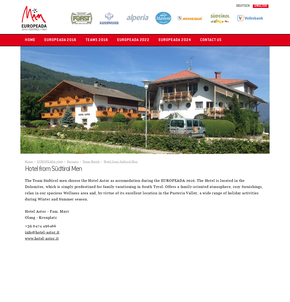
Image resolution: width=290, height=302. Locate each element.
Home (30, 40)
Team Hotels (91, 161)
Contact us (211, 40)
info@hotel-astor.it (42, 232)
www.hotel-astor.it (42, 238)
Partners (73, 161)
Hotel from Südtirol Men (121, 161)
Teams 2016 (96, 40)
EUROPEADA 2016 (60, 40)
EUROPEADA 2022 (133, 40)
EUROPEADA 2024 (175, 40)
